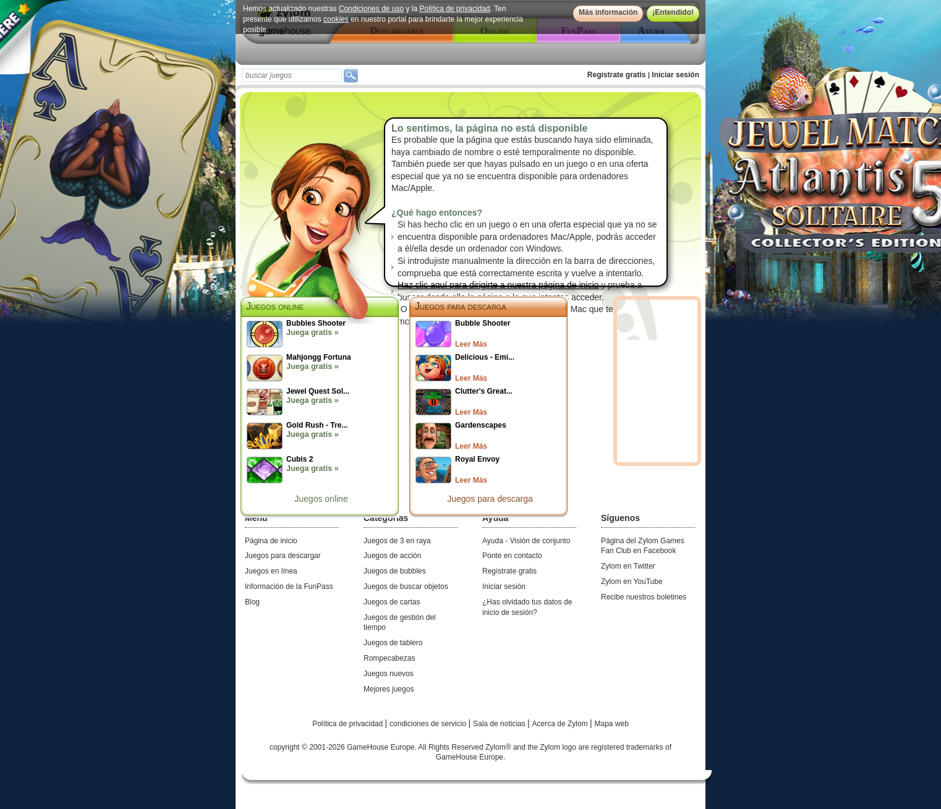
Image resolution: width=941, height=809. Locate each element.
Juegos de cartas (392, 602)
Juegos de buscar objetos (406, 586)
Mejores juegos (389, 689)
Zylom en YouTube (632, 581)
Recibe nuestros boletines (643, 597)
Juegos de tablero (393, 642)
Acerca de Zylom (561, 723)
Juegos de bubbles (395, 571)
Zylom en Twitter (628, 566)
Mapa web (612, 723)
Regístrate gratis (616, 74)
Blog (252, 602)
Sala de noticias (500, 723)
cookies (336, 19)
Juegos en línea (271, 571)
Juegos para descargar (283, 555)
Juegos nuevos (389, 673)
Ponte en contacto (512, 555)
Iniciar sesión (675, 74)
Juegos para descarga (460, 306)
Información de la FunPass (289, 586)
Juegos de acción (392, 555)
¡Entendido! (673, 12)
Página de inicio (271, 540)
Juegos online (320, 499)
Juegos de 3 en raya (397, 540)
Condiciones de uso (371, 8)
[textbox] (292, 75)
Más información (608, 12)
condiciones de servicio (429, 723)
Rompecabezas (389, 658)
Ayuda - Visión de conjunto (526, 540)
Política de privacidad (455, 8)
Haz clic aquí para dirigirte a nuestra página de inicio (498, 285)
